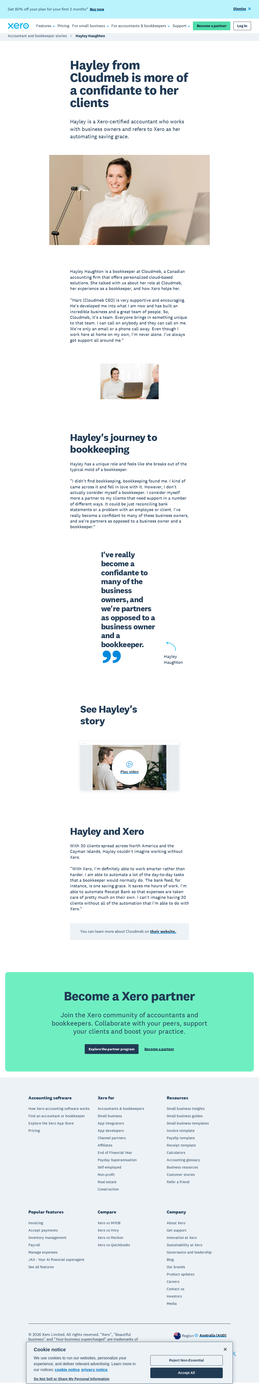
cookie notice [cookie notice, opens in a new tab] (67, 1370)
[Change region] (210, 1337)
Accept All (186, 1373)
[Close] (225, 1349)
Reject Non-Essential (186, 1360)
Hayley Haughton (90, 38)
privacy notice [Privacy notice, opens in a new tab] (94, 1370)
